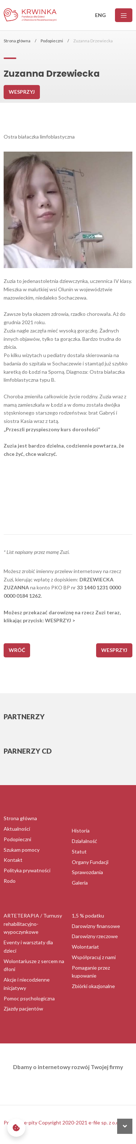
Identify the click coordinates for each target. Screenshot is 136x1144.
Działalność (84, 841)
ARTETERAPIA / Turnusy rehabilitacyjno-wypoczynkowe (33, 923)
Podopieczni (52, 40)
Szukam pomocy (22, 850)
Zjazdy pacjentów (23, 1008)
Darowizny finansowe (96, 926)
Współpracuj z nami (94, 957)
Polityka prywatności (27, 870)
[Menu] (123, 15)
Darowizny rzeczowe (95, 936)
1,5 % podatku (88, 915)
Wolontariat (85, 947)
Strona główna (17, 40)
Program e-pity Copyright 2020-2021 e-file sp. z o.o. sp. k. (68, 1122)
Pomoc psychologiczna (29, 998)
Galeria (80, 883)
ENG (100, 15)
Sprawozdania (87, 872)
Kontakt (13, 860)
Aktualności (17, 829)
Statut (79, 851)
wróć (17, 650)
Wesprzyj (22, 92)
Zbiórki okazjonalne (93, 986)
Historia (81, 830)
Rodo (10, 881)
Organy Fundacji (90, 862)
